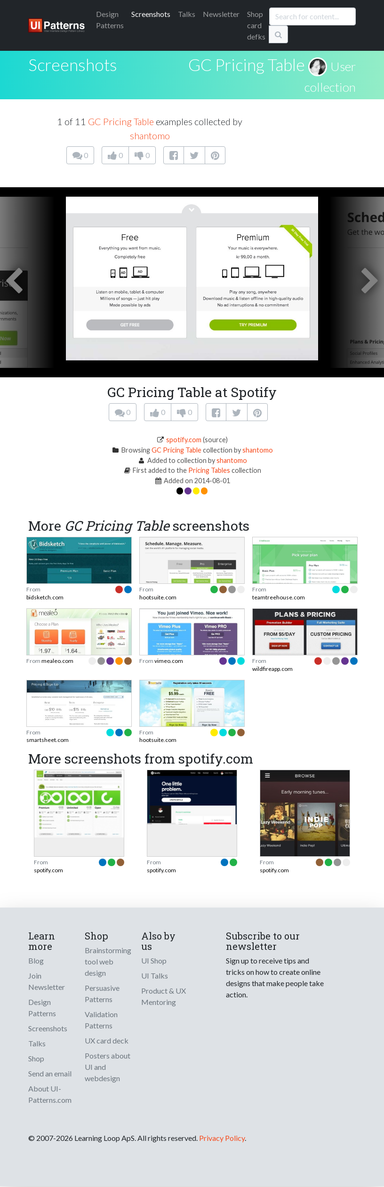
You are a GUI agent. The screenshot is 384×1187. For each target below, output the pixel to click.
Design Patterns (42, 1007)
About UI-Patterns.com (50, 1094)
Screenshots (150, 13)
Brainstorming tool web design (108, 961)
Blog (36, 960)
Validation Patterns (101, 1020)
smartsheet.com (47, 739)
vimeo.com (168, 660)
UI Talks (154, 975)
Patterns (110, 19)
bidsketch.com (45, 597)
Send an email (50, 1073)
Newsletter (221, 13)
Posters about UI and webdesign (107, 1067)
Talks (186, 13)
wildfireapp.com (272, 668)
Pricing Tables (209, 470)
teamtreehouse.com (278, 597)
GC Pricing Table (246, 64)
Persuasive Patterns (102, 993)
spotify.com (183, 440)
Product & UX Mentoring (163, 996)
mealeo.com (57, 660)
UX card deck (106, 1040)
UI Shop (154, 960)
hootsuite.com (157, 597)
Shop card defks (256, 25)
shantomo (150, 135)
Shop (36, 1058)
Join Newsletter (46, 981)
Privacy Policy (222, 1137)
